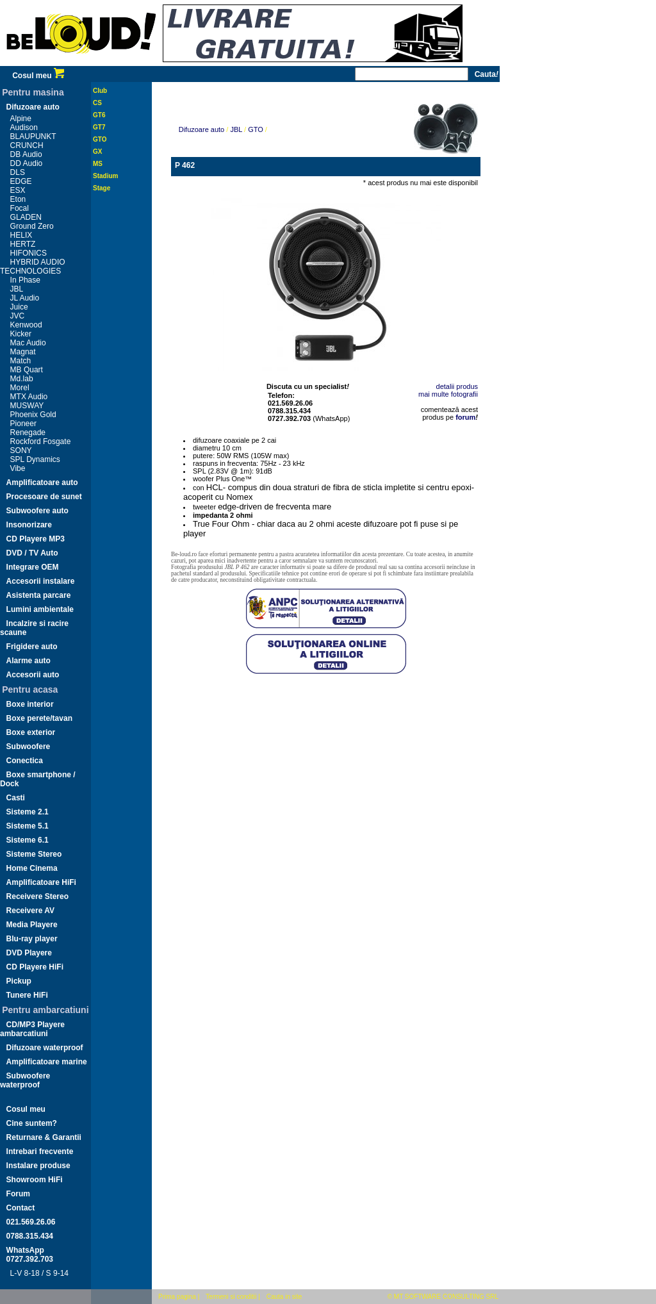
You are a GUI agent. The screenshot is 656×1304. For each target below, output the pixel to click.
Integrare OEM (32, 567)
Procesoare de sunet (44, 496)
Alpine (20, 118)
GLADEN (26, 217)
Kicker (20, 333)
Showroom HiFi (34, 1179)
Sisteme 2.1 (27, 811)
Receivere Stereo (37, 896)
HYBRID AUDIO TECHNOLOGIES (32, 267)
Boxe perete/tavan (39, 718)
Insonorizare (29, 524)
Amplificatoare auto (42, 482)
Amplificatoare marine (46, 1061)
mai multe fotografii (448, 394)
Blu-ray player (32, 938)
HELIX (21, 235)
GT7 (99, 127)
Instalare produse (38, 1165)
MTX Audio (29, 396)
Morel (19, 387)
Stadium (105, 175)
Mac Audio (28, 342)
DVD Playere (29, 952)
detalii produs (457, 386)
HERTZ (23, 244)
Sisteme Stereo (34, 854)
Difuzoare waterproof (44, 1047)
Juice (19, 306)
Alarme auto (28, 660)
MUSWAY (27, 405)
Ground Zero (32, 226)
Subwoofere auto (37, 510)
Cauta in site (284, 1296)
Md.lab (21, 378)
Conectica (24, 760)
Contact (20, 1207)
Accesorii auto (33, 674)
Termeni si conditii (231, 1296)
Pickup (18, 981)
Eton (18, 199)
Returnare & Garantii (43, 1137)
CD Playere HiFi (34, 966)
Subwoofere (28, 746)
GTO (99, 139)
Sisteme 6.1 (27, 840)
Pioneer (23, 423)
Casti (15, 797)
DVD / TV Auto (32, 553)
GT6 (99, 115)
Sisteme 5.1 (27, 825)
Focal (19, 208)
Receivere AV (30, 910)
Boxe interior (30, 704)
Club (100, 90)
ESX (18, 190)
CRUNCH (27, 145)
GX (97, 151)
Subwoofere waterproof (25, 1080)
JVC (17, 315)
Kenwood (26, 324)
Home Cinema (32, 868)
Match (20, 360)
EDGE (21, 181)
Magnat (23, 351)
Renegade (27, 432)
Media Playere (32, 924)
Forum (18, 1193)
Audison (24, 127)
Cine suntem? (31, 1123)
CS (97, 102)
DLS (17, 172)
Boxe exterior (31, 732)
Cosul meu (38, 75)
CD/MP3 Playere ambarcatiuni (32, 1029)
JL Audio (25, 297)
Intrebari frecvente (40, 1151)
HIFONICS (28, 253)
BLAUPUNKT (33, 136)
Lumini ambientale (40, 609)
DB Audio (26, 154)
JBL (17, 289)
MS (97, 163)
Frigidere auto (32, 646)
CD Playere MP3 (35, 538)
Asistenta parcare (38, 595)
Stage (101, 188)
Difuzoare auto (33, 107)
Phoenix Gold (33, 414)
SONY (21, 450)
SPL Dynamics (35, 459)
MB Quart (26, 369)
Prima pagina (177, 1296)
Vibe (18, 468)
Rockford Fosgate (40, 441)
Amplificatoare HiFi (41, 882)
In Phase (25, 280)
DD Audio (26, 163)
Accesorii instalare (40, 581)
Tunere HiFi (27, 995)
